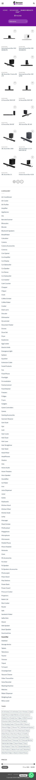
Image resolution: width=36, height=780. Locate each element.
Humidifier (5, 479)
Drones (3, 328)
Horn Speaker (5, 475)
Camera (4, 242)
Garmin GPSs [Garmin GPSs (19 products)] (19, 724)
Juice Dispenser (6, 490)
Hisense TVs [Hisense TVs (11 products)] (15, 727)
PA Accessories (6, 558)
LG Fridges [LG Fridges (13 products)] (8, 730)
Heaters (4, 460)
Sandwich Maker (6, 614)
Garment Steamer (7, 419)
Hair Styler (4, 449)
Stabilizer (4, 641)
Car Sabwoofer (6, 264)
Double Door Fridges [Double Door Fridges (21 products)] (16, 718)
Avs (2, 216)
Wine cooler (5, 701)
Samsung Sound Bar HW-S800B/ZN (8, 49)
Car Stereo (4, 272)
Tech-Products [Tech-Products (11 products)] (6, 749)
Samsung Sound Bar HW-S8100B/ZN (26, 49)
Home (5, 10)
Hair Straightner (6, 445)
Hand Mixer (5, 453)
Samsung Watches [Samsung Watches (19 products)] (27, 740)
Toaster (3, 656)
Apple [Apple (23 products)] (31, 711)
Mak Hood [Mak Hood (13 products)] (21, 730)
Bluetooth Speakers (7, 231)
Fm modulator (6, 381)
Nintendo (4, 550)
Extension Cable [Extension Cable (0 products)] (6, 721)
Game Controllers (7, 407)
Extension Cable (6, 362)
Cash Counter (6, 283)
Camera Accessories (8, 246)
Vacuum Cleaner (6, 674)
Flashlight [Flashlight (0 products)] (23, 721)
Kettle (3, 498)
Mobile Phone (6, 543)
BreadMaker (5, 234)
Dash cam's (5, 310)
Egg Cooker (5, 344)
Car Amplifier (5, 257)
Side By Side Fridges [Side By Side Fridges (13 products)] (7, 743)
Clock (3, 295)
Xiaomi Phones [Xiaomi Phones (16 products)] (23, 753)
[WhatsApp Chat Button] (31, 775)
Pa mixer (4, 562)
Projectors (4, 595)
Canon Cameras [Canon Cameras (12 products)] (25, 715)
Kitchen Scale (5, 513)
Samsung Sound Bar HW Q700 (26, 75)
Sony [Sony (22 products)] (25, 743)
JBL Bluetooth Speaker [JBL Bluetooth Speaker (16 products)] (27, 727)
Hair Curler (5, 434)
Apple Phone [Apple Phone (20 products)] (5, 715)
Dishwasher (5, 317)
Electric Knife (5, 347)
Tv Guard (4, 667)
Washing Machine (7, 686)
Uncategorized (6, 671)
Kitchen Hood (6, 505)
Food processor (6, 385)
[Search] (34, 3)
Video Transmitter (7, 678)
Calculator (4, 238)
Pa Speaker (5, 565)
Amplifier (4, 208)
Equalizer (4, 359)
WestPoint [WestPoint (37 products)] (27, 749)
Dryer (3, 336)
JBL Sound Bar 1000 (7, 148)
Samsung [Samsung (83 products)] (15, 737)
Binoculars (4, 223)
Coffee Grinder (6, 298)
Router (3, 607)
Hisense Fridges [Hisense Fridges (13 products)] (6, 727)
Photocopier (5, 573)
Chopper (4, 287)
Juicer (3, 494)
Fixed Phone (5, 374)
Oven (3, 554)
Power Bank (5, 584)
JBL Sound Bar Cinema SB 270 (9, 75)
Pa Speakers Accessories (9, 569)
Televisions (5, 652)
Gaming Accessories (8, 415)
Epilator (4, 355)
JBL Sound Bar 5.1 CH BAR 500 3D (25, 149)
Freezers (4, 392)
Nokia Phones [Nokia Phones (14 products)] (6, 734)
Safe (2, 610)
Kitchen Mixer (6, 509)
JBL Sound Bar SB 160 (25, 124)
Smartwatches (6, 633)
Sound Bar (14, 10)
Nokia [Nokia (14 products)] (27, 730)
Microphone (5, 535)
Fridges (3, 396)
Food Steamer (6, 389)
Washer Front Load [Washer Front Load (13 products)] (17, 749)
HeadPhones (5, 456)
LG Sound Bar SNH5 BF (8, 100)
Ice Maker (4, 483)
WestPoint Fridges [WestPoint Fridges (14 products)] (7, 753)
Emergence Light (6, 351)
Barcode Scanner (6, 219)
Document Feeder (7, 325)
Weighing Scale (6, 697)
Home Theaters (6, 471)
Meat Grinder (5, 524)
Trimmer (4, 659)
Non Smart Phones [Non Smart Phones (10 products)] (16, 734)
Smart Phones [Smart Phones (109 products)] (18, 743)
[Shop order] (18, 21)
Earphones (5, 340)
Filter (5, 767)
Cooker (3, 306)
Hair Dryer (4, 438)
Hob (2, 464)
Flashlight (4, 377)
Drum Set (4, 332)
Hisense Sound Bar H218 (26, 174)
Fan (2, 370)
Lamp (3, 516)
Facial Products (6, 366)
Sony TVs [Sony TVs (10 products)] (14, 746)
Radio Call (4, 599)
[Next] (21, 181)
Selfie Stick (4, 618)
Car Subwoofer (6, 276)
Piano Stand (5, 577)
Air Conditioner (6, 197)
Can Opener (5, 253)
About (10, 774)
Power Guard (5, 588)
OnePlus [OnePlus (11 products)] (25, 734)
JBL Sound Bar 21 (6, 174)
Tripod (3, 663)
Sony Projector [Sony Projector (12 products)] (6, 746)
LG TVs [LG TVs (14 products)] (15, 730)
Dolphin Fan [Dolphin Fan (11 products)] (5, 718)
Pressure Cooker (6, 592)
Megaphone (5, 531)
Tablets (3, 648)
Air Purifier (5, 204)
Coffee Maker (5, 302)
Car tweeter (5, 280)
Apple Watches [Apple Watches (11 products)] (15, 715)
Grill (2, 430)
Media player (5, 528)
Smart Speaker (6, 629)
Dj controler (5, 321)
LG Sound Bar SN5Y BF (25, 100)
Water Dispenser (7, 693)
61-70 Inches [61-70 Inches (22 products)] (24, 711)
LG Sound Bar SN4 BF (7, 124)
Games (3, 411)
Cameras (4, 249)
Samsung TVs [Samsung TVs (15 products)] (16, 740)
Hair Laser (4, 441)
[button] (2, 3)
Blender (4, 227)
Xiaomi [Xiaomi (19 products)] (16, 753)
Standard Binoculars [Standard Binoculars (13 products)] (24, 746)
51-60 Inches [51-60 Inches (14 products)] (15, 711)
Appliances (5, 212)
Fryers (3, 400)
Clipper (3, 291)
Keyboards (5, 501)
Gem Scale (4, 422)
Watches (4, 689)
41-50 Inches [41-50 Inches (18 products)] (5, 711)
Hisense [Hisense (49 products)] (27, 724)
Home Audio (5, 468)
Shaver (3, 622)
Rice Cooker (5, 603)
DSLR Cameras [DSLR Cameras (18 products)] (27, 718)
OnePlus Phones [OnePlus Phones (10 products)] (6, 737)
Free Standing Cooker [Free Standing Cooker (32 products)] (8, 724)
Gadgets (4, 404)
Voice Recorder (6, 682)
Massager (4, 520)
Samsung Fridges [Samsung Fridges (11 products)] (24, 737)
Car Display (5, 261)
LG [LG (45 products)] (3, 730)
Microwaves (5, 539)
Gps (2, 426)
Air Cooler (4, 201)
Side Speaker (5, 625)
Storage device (6, 644)
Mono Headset (6, 547)
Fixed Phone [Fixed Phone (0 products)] (16, 721)
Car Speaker (5, 268)
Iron (2, 486)
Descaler (4, 313)
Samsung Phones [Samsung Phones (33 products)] (6, 740)
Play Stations (5, 580)
